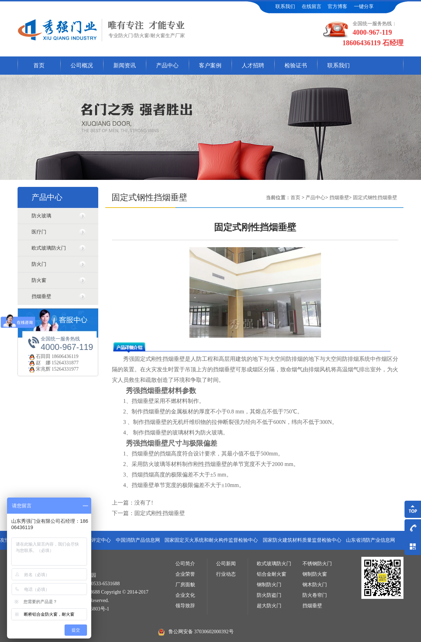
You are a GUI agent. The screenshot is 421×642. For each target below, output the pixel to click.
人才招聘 (253, 65)
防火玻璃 (41, 215)
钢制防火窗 (314, 574)
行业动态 (226, 574)
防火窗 (39, 280)
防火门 (39, 264)
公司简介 (185, 563)
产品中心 (167, 65)
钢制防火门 (269, 584)
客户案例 (210, 65)
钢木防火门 (314, 584)
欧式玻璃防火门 (49, 248)
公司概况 (82, 65)
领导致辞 (185, 605)
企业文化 (185, 595)
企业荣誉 (185, 574)
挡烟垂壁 (41, 296)
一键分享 (364, 6)
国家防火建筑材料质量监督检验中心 (302, 540)
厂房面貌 (185, 584)
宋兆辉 (39, 369)
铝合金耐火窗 (271, 574)
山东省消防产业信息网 (370, 540)
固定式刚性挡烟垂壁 (159, 513)
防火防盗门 (269, 595)
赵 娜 (39, 362)
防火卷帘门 (314, 595)
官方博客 (337, 6)
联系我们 (285, 6)
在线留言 (311, 6)
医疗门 (39, 232)
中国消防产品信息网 (138, 540)
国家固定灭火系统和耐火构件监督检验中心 (211, 540)
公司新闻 (226, 563)
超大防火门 (269, 605)
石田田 (39, 356)
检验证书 (296, 65)
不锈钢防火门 (317, 563)
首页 (39, 65)
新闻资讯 (124, 65)
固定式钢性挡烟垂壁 (375, 197)
